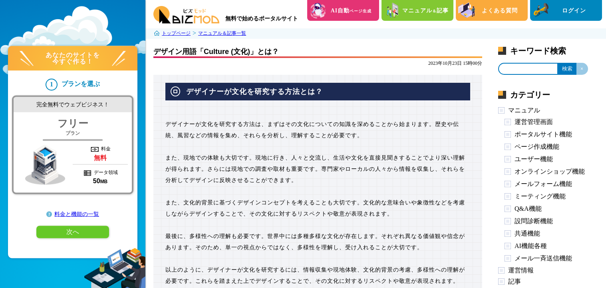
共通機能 (527, 233)
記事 (514, 281)
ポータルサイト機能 (543, 134)
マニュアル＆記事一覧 (222, 33)
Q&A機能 (528, 208)
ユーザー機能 (534, 159)
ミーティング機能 (540, 196)
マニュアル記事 (425, 11)
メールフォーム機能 (543, 183)
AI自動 (351, 11)
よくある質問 (500, 11)
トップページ (176, 33)
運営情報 (521, 270)
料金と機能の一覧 (76, 214)
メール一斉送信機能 (543, 258)
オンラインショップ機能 (550, 171)
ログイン (574, 11)
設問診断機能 (534, 221)
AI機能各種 (531, 245)
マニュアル (524, 110)
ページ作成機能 (537, 146)
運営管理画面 (534, 121)
